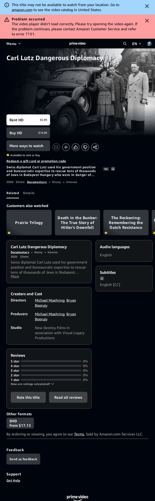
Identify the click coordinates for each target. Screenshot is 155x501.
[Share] (95, 147)
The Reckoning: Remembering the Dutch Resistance (126, 222)
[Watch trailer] (56, 147)
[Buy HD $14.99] (28, 132)
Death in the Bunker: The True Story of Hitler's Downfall (77, 222)
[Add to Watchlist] (66, 147)
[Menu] (13, 43)
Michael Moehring (50, 301)
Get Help (13, 481)
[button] (32, 385)
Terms (79, 435)
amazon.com (22, 9)
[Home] (77, 43)
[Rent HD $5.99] (28, 119)
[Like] (76, 147)
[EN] (137, 43)
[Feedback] (23, 460)
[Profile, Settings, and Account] (149, 44)
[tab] (12, 192)
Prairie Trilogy (29, 222)
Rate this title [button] (28, 398)
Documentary (37, 182)
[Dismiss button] (147, 6)
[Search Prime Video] (125, 44)
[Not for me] (85, 147)
